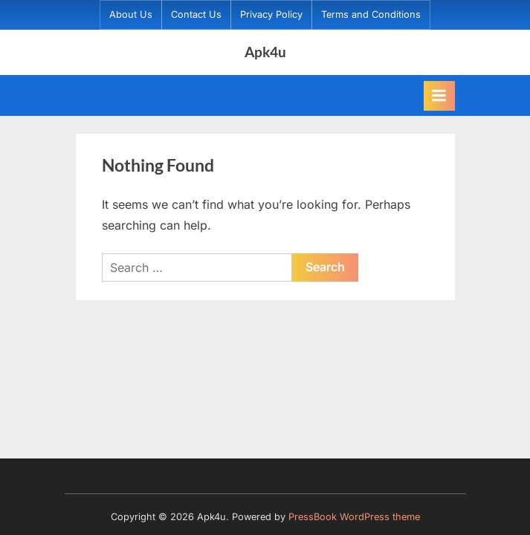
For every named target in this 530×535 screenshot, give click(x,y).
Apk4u (265, 51)
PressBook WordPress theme (354, 516)
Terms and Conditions (371, 14)
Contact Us (196, 14)
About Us (130, 14)
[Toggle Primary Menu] (439, 96)
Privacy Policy (271, 14)
